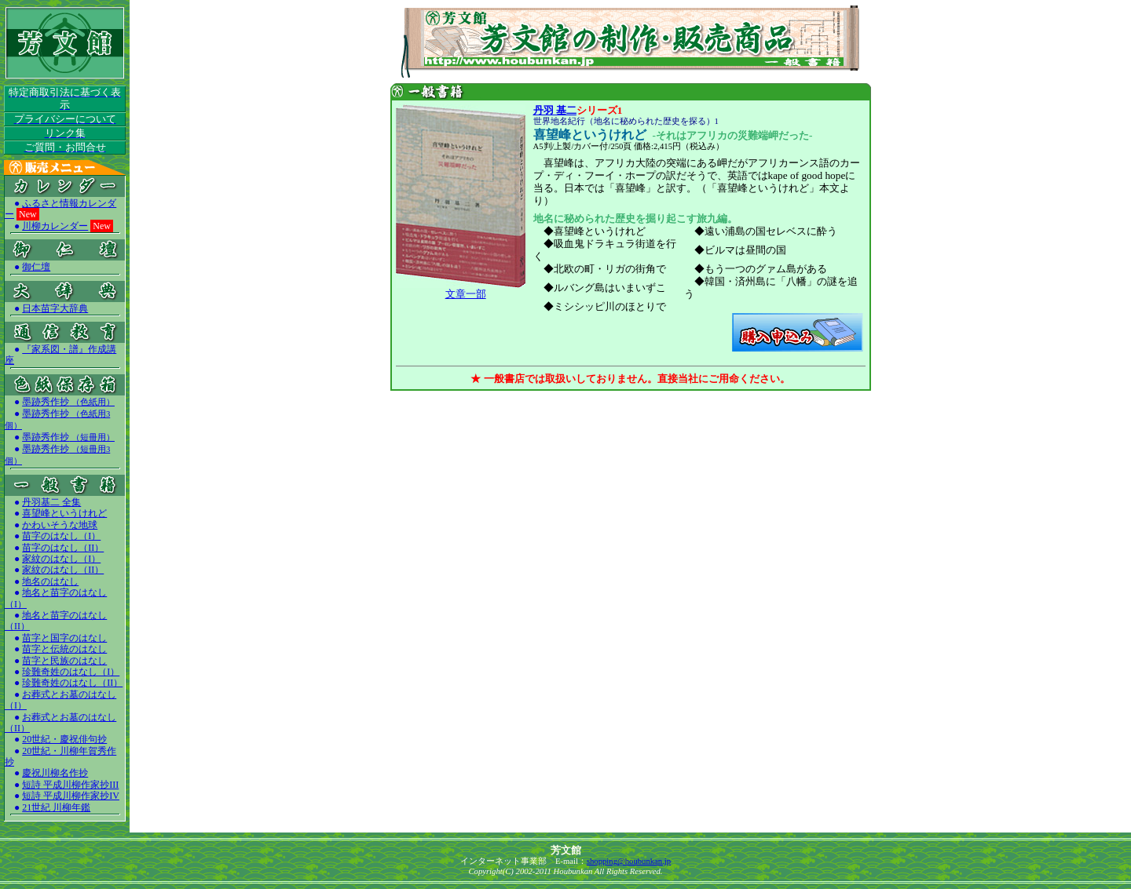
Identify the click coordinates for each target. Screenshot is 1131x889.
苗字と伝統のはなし (64, 648)
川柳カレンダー (55, 225)
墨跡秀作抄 (68, 401)
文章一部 (465, 294)
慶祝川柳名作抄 (55, 772)
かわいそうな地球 (59, 524)
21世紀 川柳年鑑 (56, 807)
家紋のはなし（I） (61, 558)
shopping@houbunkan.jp (629, 861)
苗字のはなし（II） (63, 547)
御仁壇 (36, 266)
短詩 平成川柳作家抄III (70, 784)
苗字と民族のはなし (64, 660)
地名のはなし (50, 581)
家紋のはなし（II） (63, 569)
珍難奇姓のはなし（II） (72, 682)
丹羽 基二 (554, 110)
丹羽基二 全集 (51, 502)
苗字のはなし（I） (61, 535)
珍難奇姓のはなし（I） (70, 671)
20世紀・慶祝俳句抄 (64, 739)
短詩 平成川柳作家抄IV (70, 795)
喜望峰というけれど (64, 513)
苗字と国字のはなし (64, 637)
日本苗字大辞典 (55, 308)
